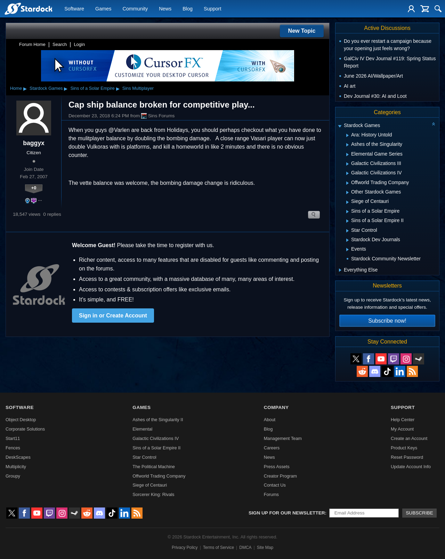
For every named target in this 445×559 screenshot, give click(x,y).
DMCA (245, 547)
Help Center (402, 419)
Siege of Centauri (149, 485)
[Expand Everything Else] (340, 270)
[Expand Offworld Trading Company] (347, 183)
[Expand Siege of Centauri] (347, 202)
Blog (188, 9)
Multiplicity (16, 466)
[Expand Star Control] (347, 231)
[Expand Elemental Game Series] (347, 154)
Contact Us (275, 485)
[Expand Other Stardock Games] (347, 192)
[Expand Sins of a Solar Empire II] (347, 221)
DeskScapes (18, 457)
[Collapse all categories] (433, 123)
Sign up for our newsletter (287, 512)
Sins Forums (158, 116)
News (165, 9)
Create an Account (409, 438)
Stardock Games (46, 88)
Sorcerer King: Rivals (153, 494)
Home (16, 88)
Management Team (283, 438)
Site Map (265, 547)
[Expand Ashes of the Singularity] (347, 145)
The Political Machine (153, 466)
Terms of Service (218, 547)
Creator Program (280, 476)
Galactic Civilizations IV (155, 438)
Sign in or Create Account (113, 315)
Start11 (13, 438)
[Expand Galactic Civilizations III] (347, 164)
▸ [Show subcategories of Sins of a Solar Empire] (118, 88)
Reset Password (407, 457)
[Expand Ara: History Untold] (347, 135)
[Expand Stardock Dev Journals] (347, 240)
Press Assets (277, 466)
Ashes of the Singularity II (157, 419)
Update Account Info (411, 466)
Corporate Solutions (25, 429)
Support (212, 9)
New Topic (302, 31)
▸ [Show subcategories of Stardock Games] (65, 88)
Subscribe (419, 512)
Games (103, 9)
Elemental (142, 429)
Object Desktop (21, 419)
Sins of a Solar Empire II (156, 447)
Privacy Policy (185, 547)
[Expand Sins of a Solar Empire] (347, 211)
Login (79, 44)
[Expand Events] (347, 249)
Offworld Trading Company (158, 476)
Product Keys (404, 447)
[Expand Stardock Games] (339, 126)
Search (59, 44)
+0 (34, 187)
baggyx (33, 143)
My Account (402, 429)
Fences (13, 447)
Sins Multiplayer (138, 88)
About (269, 419)
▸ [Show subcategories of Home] (25, 88)
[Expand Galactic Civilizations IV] (347, 173)
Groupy (13, 476)
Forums (271, 494)
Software (74, 9)
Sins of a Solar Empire (92, 88)
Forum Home (32, 44)
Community (135, 9)
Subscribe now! (387, 321)
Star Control (144, 457)
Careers (272, 447)
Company (276, 407)
